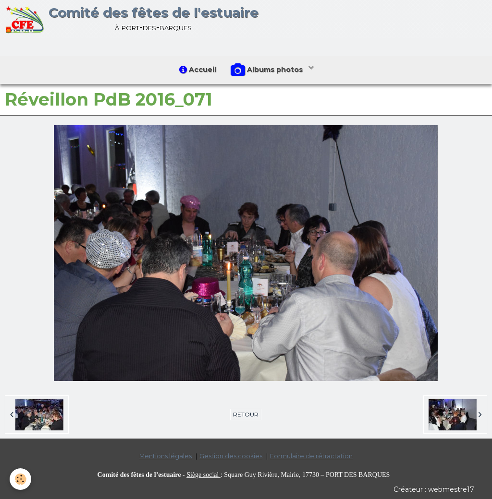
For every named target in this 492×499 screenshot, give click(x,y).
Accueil (197, 69)
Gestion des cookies (230, 456)
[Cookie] (20, 479)
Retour (245, 414)
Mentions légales (165, 456)
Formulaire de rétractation (311, 456)
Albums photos (268, 70)
